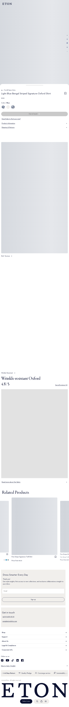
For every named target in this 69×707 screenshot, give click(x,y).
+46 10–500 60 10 (8, 617)
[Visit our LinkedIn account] (17, 660)
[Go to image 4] (67, 47)
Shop (34, 633)
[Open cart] (41, 701)
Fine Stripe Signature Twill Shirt (22, 557)
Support (34, 637)
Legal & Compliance (34, 646)
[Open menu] (46, 701)
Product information (34, 123)
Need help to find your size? (11, 119)
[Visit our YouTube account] (7, 660)
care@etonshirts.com (9, 621)
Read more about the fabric (34, 482)
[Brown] (8, 107)
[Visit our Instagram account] (2, 660)
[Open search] (37, 701)
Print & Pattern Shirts (9, 90)
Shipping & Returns (34, 127)
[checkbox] (65, 94)
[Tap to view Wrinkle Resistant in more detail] (34, 317)
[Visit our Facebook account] (22, 660)
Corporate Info (34, 650)
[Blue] (3, 107)
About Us (34, 641)
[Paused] (64, 366)
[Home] (34, 690)
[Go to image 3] (67, 43)
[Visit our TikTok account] (12, 660)
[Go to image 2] (67, 39)
